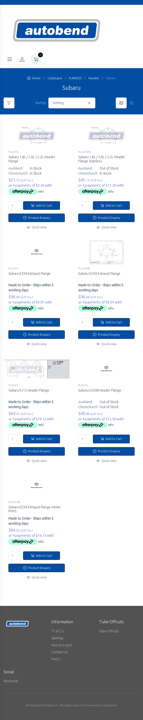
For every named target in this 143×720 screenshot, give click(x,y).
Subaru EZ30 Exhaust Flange (29, 273)
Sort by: (40, 103)
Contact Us (59, 652)
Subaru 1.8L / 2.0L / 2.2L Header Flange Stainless (101, 159)
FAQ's (55, 659)
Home (34, 78)
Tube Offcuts (109, 631)
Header (93, 78)
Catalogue (54, 78)
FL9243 (13, 385)
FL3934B (84, 268)
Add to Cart (41, 205)
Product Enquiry (36, 217)
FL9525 (83, 385)
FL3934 (13, 268)
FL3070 (13, 151)
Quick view (37, 227)
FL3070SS (84, 151)
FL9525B (14, 502)
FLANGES (75, 78)
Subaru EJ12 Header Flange (28, 390)
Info (41, 191)
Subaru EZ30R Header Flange (99, 390)
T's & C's (57, 631)
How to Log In (61, 645)
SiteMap (57, 638)
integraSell (109, 705)
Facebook (11, 681)
